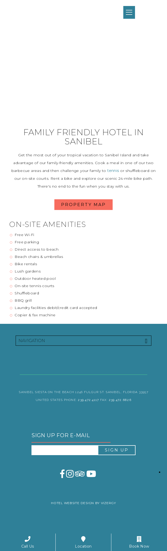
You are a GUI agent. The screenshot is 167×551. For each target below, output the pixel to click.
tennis (113, 170)
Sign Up (117, 450)
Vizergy (108, 503)
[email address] (64, 450)
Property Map (83, 204)
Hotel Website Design (72, 503)
